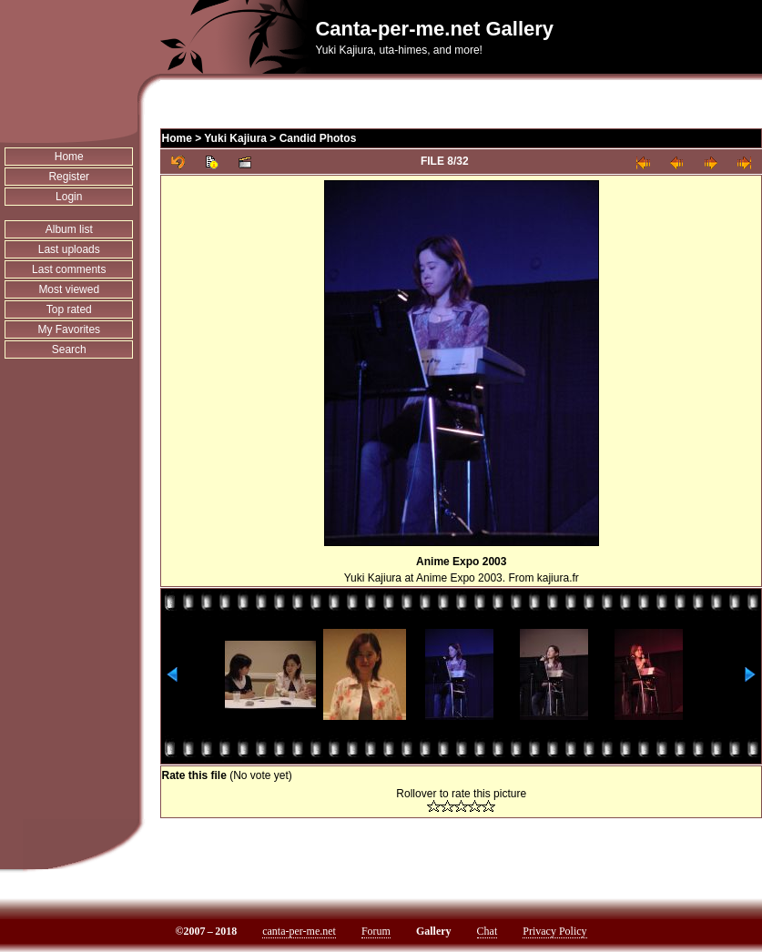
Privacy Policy (554, 931)
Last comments (69, 269)
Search (69, 349)
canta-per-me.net (299, 931)
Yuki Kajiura (235, 138)
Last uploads (69, 249)
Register (68, 176)
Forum (376, 931)
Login (69, 196)
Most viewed (68, 289)
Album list (69, 229)
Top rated (69, 309)
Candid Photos (318, 138)
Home (69, 156)
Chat (487, 931)
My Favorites (68, 329)
